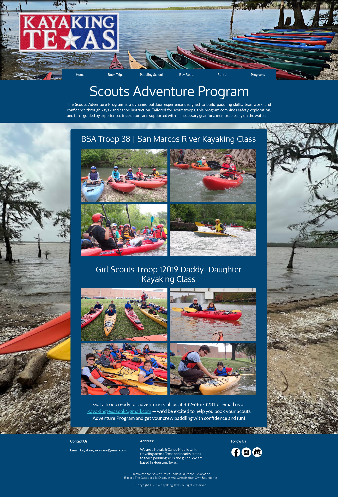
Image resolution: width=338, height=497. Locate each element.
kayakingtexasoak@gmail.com (119, 411)
